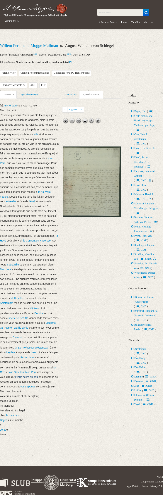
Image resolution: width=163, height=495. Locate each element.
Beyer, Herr (140, 111)
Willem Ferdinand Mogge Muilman (29, 45)
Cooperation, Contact (152, 481)
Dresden (138, 381)
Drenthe (138, 376)
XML (33, 85)
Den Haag (139, 358)
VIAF (144, 240)
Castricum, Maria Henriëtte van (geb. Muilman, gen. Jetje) (144, 121)
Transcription (8, 94)
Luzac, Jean (140, 185)
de (145, 22)
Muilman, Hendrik (144, 194)
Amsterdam (140, 349)
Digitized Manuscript (28, 94)
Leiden (138, 390)
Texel (137, 404)
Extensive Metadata (13, 85)
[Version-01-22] (12, 21)
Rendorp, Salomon (144, 245)
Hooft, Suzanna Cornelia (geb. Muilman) (142, 162)
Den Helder (140, 367)
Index (124, 22)
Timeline (135, 22)
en (152, 22)
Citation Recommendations (35, 72)
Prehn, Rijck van (143, 235)
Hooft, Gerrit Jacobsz (145, 148)
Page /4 (73, 109)
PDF (43, 85)
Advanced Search (108, 22)
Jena (136, 385)
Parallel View (9, 72)
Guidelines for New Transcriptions (72, 72)
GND (35, 54)
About (160, 477)
